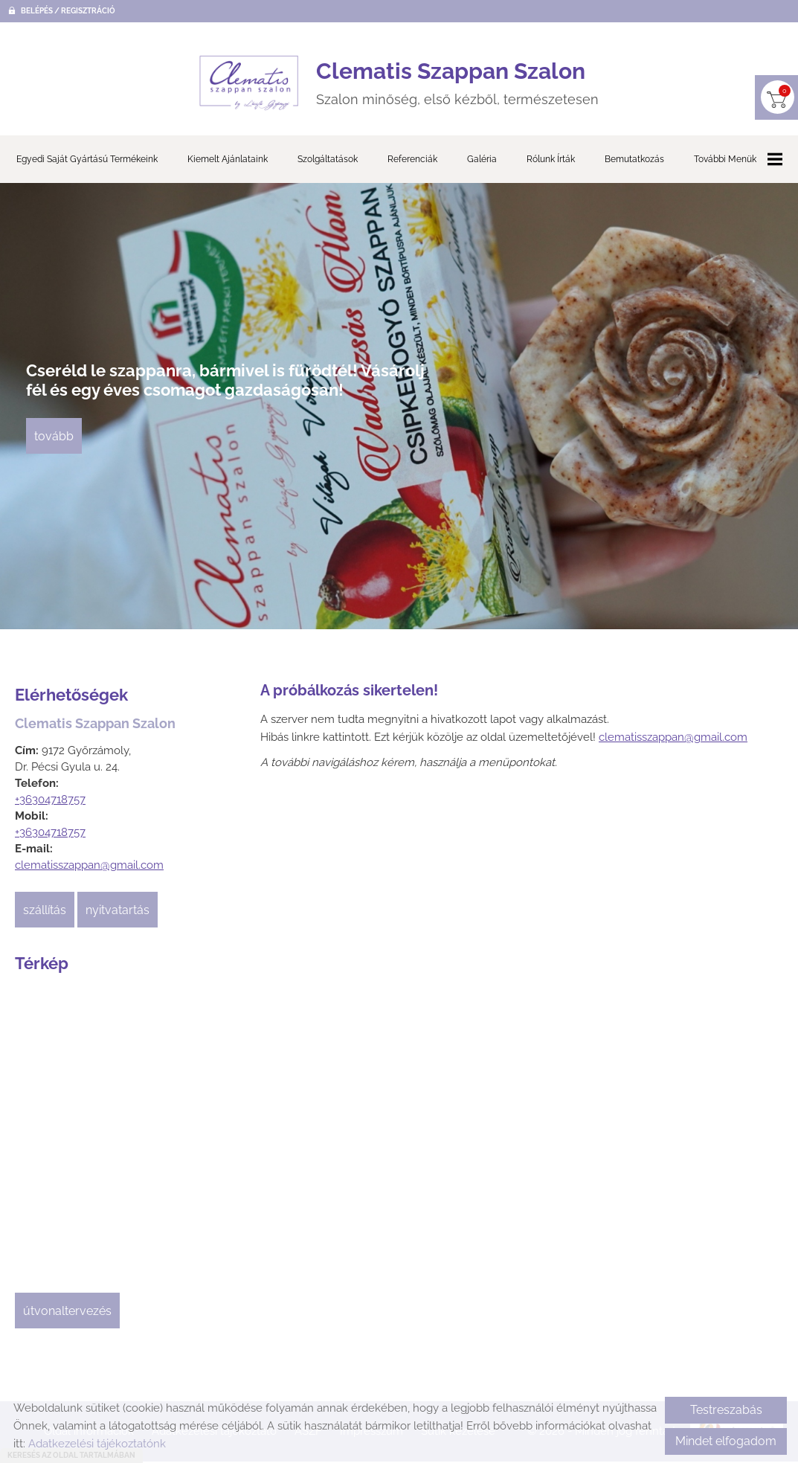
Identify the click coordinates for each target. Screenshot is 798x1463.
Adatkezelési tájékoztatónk (97, 1443)
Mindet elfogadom (725, 1441)
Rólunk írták (551, 166)
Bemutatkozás (634, 166)
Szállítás (44, 917)
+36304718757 (50, 806)
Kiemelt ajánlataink (227, 166)
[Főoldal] (236, 86)
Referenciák (412, 166)
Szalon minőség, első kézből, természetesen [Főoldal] (460, 86)
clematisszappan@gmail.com (89, 871)
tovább (57, 450)
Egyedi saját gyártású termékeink (87, 166)
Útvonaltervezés (67, 1318)
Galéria (482, 166)
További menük (738, 165)
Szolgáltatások (327, 166)
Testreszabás (726, 1410)
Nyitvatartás (117, 917)
